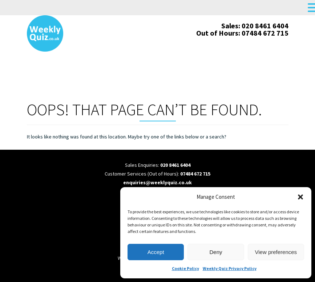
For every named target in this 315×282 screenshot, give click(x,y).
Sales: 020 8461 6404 (254, 25)
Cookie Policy (185, 268)
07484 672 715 (195, 173)
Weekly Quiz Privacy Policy (230, 268)
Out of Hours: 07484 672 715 (242, 32)
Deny (215, 252)
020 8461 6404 (175, 165)
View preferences (276, 252)
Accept (156, 252)
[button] (300, 197)
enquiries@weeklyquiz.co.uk (157, 182)
